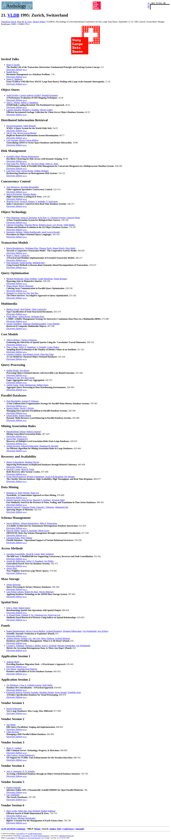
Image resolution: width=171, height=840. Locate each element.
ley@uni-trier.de (34, 838)
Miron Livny (43, 530)
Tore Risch (24, 370)
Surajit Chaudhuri (14, 324)
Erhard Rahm (12, 415)
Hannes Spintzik (13, 787)
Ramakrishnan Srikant (16, 431)
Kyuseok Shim (58, 500)
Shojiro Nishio (39, 22)
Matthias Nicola (32, 462)
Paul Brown (11, 818)
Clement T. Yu (27, 615)
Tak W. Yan (11, 133)
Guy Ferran (57, 225)
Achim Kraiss (24, 316)
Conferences (68, 829)
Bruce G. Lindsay (14, 748)
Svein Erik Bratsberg (54, 476)
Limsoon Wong (73, 217)
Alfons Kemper (60, 279)
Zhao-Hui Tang (46, 354)
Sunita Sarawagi (13, 584)
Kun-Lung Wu (12, 163)
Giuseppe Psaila (28, 507)
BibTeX (25, 70)
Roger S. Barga (13, 255)
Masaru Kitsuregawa (30, 156)
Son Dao (34, 293)
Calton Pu (25, 255)
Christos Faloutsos (29, 340)
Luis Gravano (12, 140)
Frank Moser (11, 316)
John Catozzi (12, 755)
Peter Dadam (26, 538)
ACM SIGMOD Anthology (13, 829)
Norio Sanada (61, 692)
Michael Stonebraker (66, 645)
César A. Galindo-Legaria (30, 685)
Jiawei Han (11, 439)
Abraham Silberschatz (72, 631)
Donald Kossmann (50, 95)
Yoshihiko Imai (74, 692)
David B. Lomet (13, 469)
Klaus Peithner (30, 279)
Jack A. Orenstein (14, 771)
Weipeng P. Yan (13, 378)
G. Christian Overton (57, 217)
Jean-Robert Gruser (31, 354)
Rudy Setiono (24, 493)
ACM (35, 836)
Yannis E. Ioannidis (28, 530)
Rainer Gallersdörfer (15, 462)
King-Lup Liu (54, 615)
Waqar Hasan (12, 286)
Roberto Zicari (45, 225)
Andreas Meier (12, 662)
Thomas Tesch (45, 248)
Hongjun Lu (11, 293)
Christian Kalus (13, 538)
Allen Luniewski (39, 309)
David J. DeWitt (27, 408)
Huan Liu (35, 493)
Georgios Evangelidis (15, 554)
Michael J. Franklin (30, 110)
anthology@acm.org (66, 836)
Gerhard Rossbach (54, 631)
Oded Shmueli (29, 126)
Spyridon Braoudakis (30, 187)
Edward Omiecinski (29, 446)
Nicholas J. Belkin (33, 645)
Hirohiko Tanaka (46, 692)
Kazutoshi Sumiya (14, 692)
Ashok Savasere (13, 446)
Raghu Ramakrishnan (15, 631)
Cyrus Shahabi (53, 324)
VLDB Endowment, (35, 834)
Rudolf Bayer (12, 72)
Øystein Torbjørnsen (35, 476)
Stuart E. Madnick (14, 79)
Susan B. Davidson (29, 217)
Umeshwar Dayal (8, 22)
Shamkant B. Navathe (48, 446)
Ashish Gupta (12, 385)
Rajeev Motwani (26, 286)
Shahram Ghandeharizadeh (34, 324)
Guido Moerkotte (45, 279)
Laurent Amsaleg (13, 110)
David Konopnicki (14, 126)
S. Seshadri (40, 201)
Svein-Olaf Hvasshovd (16, 476)
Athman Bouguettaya (30, 523)
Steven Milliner (13, 523)
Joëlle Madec (69, 225)
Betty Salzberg (47, 554)
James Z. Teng (51, 163)
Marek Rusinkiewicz (15, 248)
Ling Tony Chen (13, 171)
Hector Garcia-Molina (26, 133)
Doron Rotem (27, 171)
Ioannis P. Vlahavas (30, 401)
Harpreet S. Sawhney (42, 500)
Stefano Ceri (26, 638)
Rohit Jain (22, 811)
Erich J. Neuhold (49, 645)
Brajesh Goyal (12, 201)
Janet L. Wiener (13, 102)
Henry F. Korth (12, 65)
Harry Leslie (11, 811)
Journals (79, 829)
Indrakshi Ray (39, 263)
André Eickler (12, 95)
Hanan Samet (24, 608)
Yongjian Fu (22, 439)
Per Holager (69, 476)
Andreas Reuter (13, 638)
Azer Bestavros (13, 187)
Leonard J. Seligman (15, 645)
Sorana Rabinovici (26, 755)
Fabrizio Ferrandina (14, 225)
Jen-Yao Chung (37, 163)
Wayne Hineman (46, 592)
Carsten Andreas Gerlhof (30, 95)
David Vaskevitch (14, 708)
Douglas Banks (29, 194)
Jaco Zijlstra (102, 631)
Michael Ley (22, 838)
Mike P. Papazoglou (48, 523)
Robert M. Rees (31, 592)
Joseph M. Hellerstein (15, 561)
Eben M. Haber (13, 530)
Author (52, 829)
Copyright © (20, 834)
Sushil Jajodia (26, 263)
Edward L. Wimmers (45, 507)
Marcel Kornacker (14, 194)
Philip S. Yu (25, 163)
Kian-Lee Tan (24, 293)
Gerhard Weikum (62, 638)
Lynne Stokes (53, 347)
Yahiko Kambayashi (31, 232)
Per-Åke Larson (27, 378)
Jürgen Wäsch (59, 248)
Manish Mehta (12, 408)
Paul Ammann (12, 263)
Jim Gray (36, 638)
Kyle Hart (42, 217)
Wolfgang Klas (31, 248)
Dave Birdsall (34, 811)
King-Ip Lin (27, 500)
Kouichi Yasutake (30, 692)
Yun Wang (10, 724)
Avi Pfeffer (49, 561)
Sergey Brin (11, 568)
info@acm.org (43, 836)
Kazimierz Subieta (14, 232)
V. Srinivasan (51, 201)
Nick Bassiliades (13, 401)
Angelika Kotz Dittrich (27, 669)
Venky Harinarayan (27, 385)
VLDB (13, 15)
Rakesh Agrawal (34, 431)
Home (37, 829)
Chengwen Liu (40, 615)
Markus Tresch (12, 309)
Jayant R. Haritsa (27, 201)
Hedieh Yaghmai (48, 811)
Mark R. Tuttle (27, 469)
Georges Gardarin (14, 354)
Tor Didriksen (12, 685)
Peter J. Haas (12, 347)
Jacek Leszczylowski (51, 232)
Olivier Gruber (46, 110)
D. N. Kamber (29, 771)
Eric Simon (11, 669)
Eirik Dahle (47, 685)
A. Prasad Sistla (13, 615)
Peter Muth (70, 248)
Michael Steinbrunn (14, 279)
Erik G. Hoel (11, 608)
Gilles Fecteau (12, 732)
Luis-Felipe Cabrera (15, 592)
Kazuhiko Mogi (13, 156)
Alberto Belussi (13, 340)
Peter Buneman (13, 217)
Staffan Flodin (12, 370)
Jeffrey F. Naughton (29, 102)
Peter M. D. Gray (24, 22)
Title (59, 829)
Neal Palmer (25, 309)
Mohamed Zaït (61, 507)
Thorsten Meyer (31, 225)
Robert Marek (25, 415)
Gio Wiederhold (89, 631)
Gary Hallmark (12, 795)
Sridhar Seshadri (41, 171)
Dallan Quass (42, 385)
